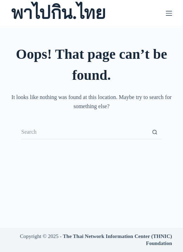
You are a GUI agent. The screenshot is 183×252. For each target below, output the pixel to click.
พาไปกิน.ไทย (58, 13)
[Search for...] (84, 132)
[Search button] (155, 132)
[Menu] (169, 13)
